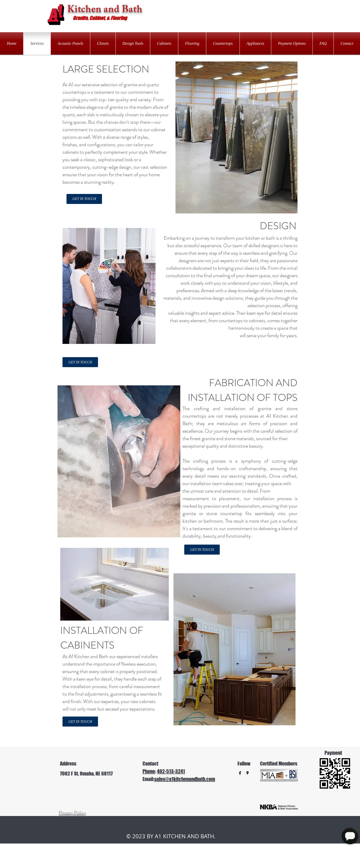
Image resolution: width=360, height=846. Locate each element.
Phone (148, 771)
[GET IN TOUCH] (84, 199)
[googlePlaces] (247, 773)
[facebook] (240, 773)
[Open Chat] (350, 836)
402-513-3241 (171, 771)
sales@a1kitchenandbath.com (184, 779)
